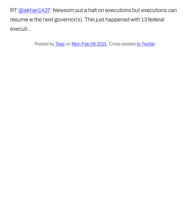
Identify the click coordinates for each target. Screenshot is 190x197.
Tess (60, 44)
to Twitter (145, 44)
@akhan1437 (34, 10)
